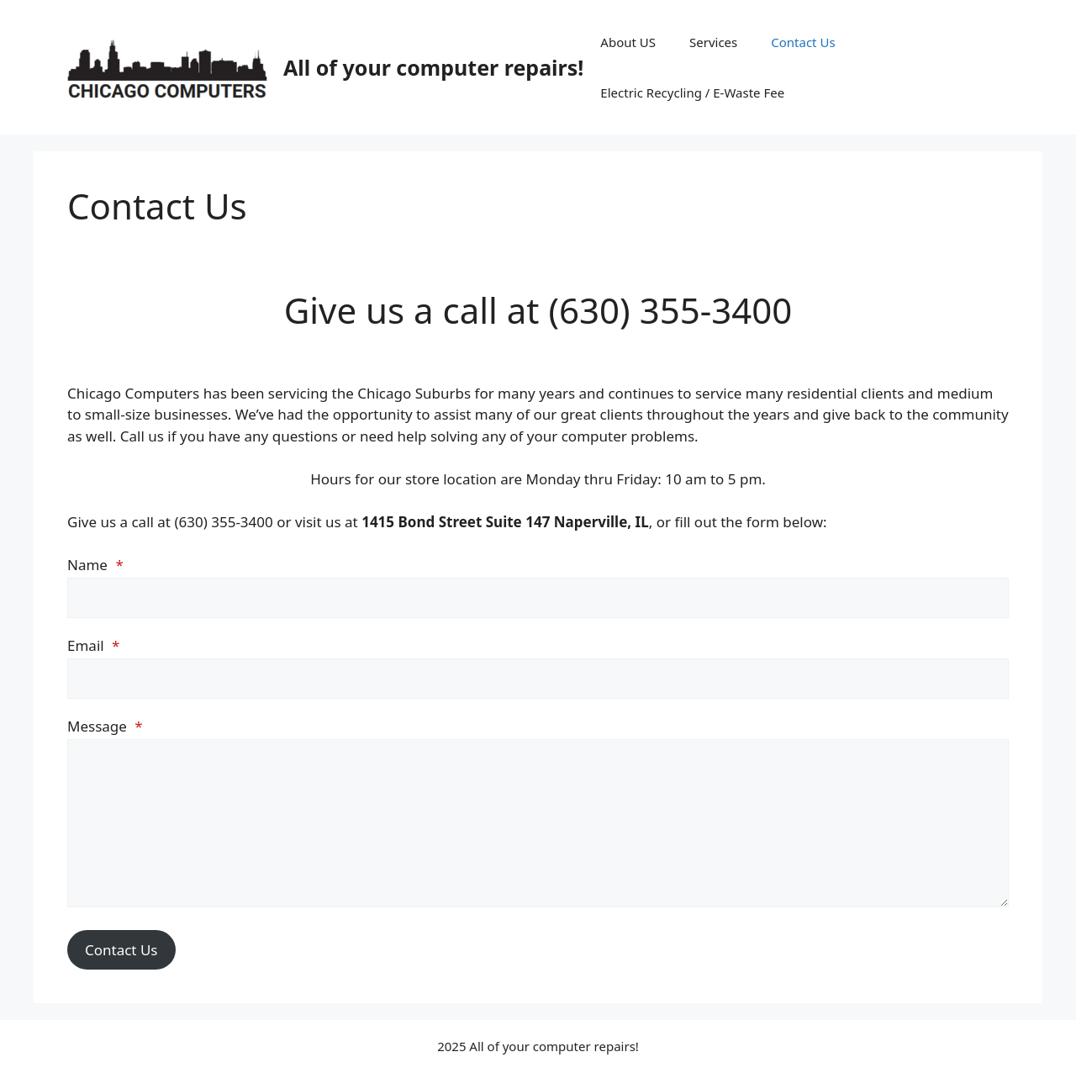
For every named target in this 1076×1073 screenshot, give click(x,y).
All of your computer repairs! (433, 67)
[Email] (538, 678)
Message (105, 726)
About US (628, 42)
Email (93, 645)
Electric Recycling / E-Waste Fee (692, 92)
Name (95, 564)
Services (713, 42)
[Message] (538, 823)
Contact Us (803, 42)
